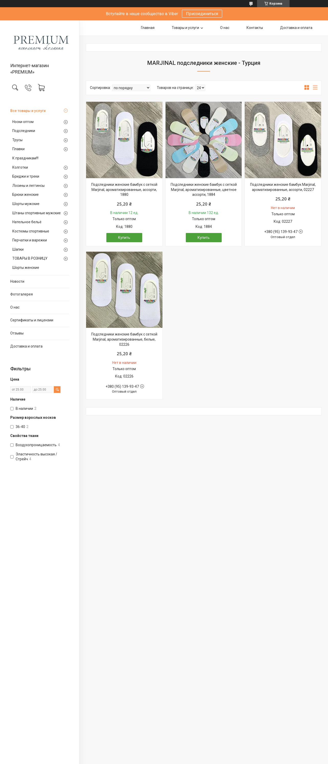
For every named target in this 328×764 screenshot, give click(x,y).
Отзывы (17, 333)
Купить (124, 238)
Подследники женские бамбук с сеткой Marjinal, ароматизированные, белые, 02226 (124, 339)
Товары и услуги (185, 28)
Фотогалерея (21, 294)
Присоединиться (202, 13)
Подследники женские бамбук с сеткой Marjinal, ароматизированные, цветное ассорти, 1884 (204, 189)
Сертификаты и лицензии (31, 320)
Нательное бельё (27, 222)
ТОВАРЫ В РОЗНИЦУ (29, 258)
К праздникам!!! (25, 158)
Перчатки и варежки (29, 240)
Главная (148, 28)
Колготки (20, 167)
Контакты (255, 28)
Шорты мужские (25, 204)
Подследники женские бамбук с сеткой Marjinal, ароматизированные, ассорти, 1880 (124, 189)
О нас (14, 307)
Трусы (17, 140)
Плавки (18, 149)
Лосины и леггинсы (28, 186)
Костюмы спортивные (30, 231)
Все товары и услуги (28, 111)
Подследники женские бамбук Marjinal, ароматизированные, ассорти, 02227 (283, 187)
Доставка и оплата (26, 346)
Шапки (18, 249)
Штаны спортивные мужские (36, 213)
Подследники (23, 131)
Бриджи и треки (25, 176)
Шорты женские (25, 268)
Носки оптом (23, 122)
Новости (17, 281)
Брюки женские (25, 194)
